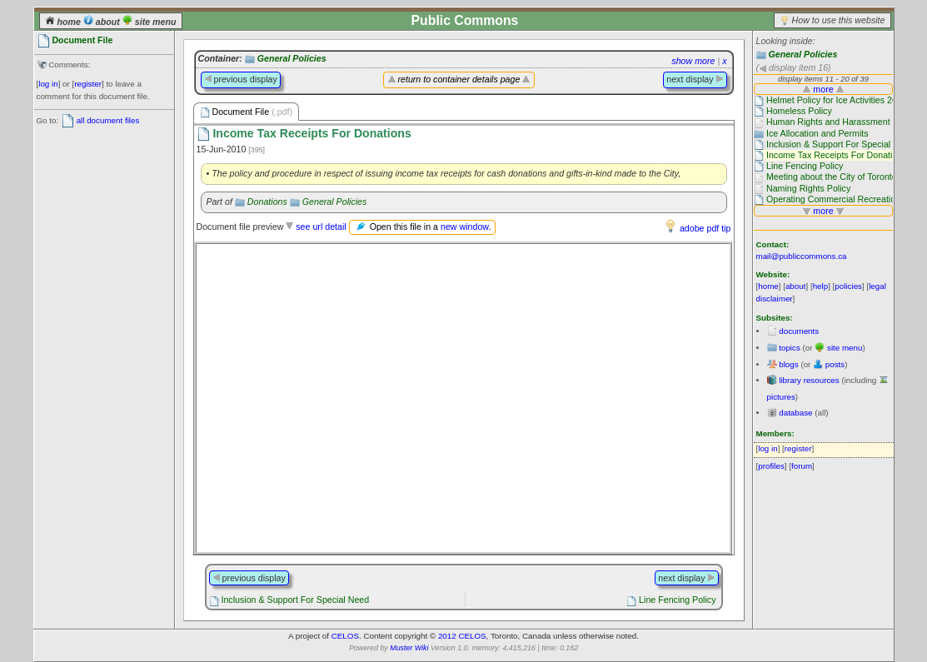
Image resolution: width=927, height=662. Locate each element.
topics (789, 347)
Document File (246, 112)
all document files (108, 120)
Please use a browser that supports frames (463, 398)
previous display (240, 79)
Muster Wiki (409, 648)
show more (693, 61)
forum (801, 465)
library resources (809, 380)
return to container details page (459, 79)
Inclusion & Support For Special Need (295, 600)
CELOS (345, 635)
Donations (267, 202)
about (102, 22)
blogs (788, 364)
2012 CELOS (462, 635)
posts (835, 364)
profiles (771, 465)
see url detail (321, 226)
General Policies (802, 54)
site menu (149, 22)
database (795, 412)
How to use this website (838, 20)
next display (694, 79)
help (821, 286)
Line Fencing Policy (677, 600)
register (88, 83)
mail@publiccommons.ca (801, 256)
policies (848, 286)
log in (47, 83)
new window (464, 226)
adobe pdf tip (705, 228)
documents (799, 331)
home (64, 22)
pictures (781, 396)
